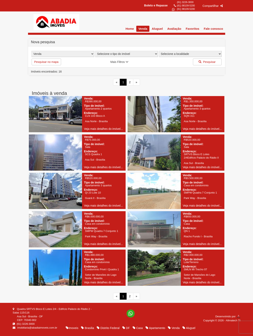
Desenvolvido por (227, 316)
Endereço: (91, 151)
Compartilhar (213, 5)
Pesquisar (207, 62)
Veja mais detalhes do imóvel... (103, 128)
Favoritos (192, 28)
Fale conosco (213, 28)
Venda (142, 28)
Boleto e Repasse (156, 5)
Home (130, 28)
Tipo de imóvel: (94, 105)
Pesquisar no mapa (46, 62)
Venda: (88, 98)
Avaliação (174, 28)
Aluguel (157, 28)
